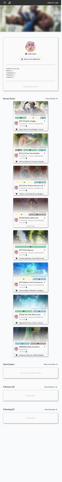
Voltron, (22, 161)
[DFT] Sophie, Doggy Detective (27, 121)
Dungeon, (22, 355)
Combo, (22, 258)
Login (56, 3)
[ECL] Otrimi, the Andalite (29, 153)
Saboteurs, (30, 355)
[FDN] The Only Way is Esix (30, 314)
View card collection (30, 59)
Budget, (35, 129)
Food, (30, 129)
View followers (50, 387)
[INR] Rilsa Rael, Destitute (29, 347)
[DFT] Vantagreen (26, 250)
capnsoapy (30, 54)
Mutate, (28, 161)
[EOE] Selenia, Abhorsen (28, 218)
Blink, (27, 290)
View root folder (51, 364)
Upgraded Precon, (25, 323)
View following (50, 409)
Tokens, (22, 194)
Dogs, (21, 129)
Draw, (35, 194)
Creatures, (35, 161)
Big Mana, (28, 258)
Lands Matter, (37, 258)
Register (51, 3)
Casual (40, 129)
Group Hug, (29, 194)
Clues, (25, 129)
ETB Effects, (33, 290)
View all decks (52, 98)
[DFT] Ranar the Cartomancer (31, 282)
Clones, (35, 323)
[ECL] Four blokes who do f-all (31, 185)
